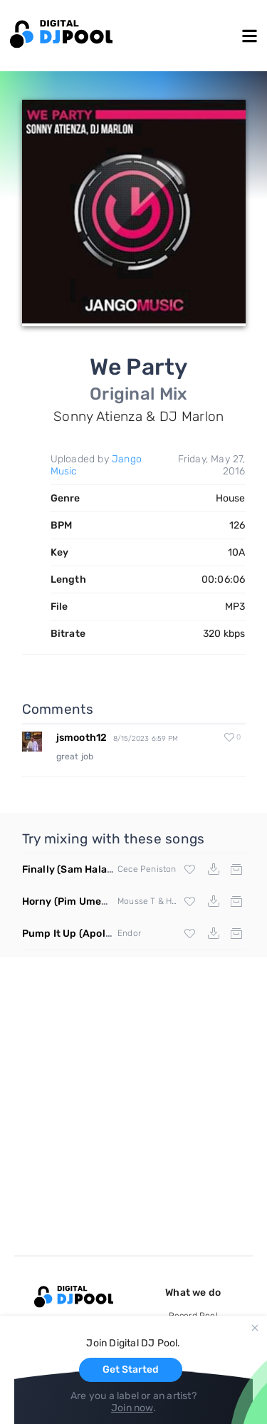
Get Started (131, 1369)
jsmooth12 (82, 738)
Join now (132, 1408)
